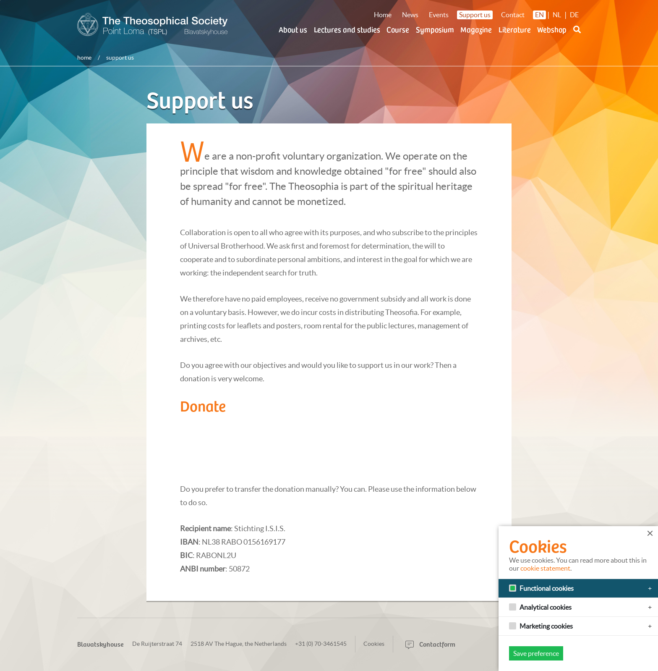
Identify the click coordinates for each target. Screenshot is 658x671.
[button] (577, 34)
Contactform (430, 643)
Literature (515, 29)
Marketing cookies (546, 626)
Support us (475, 14)
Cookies (373, 643)
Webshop (552, 29)
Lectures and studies (347, 29)
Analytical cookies (546, 607)
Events (439, 14)
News (410, 14)
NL (557, 14)
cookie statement (545, 568)
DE (574, 14)
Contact (513, 14)
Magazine (476, 29)
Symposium (435, 29)
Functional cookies (547, 588)
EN (539, 14)
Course (397, 29)
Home (383, 14)
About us (293, 29)
